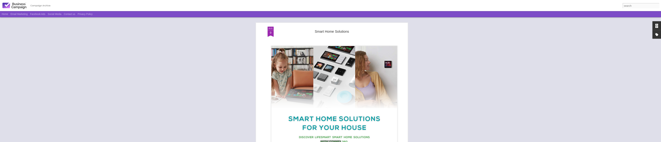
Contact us (69, 14)
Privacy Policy (85, 14)
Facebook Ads (37, 14)
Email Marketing (19, 14)
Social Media (54, 14)
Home (5, 14)
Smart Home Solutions (332, 18)
